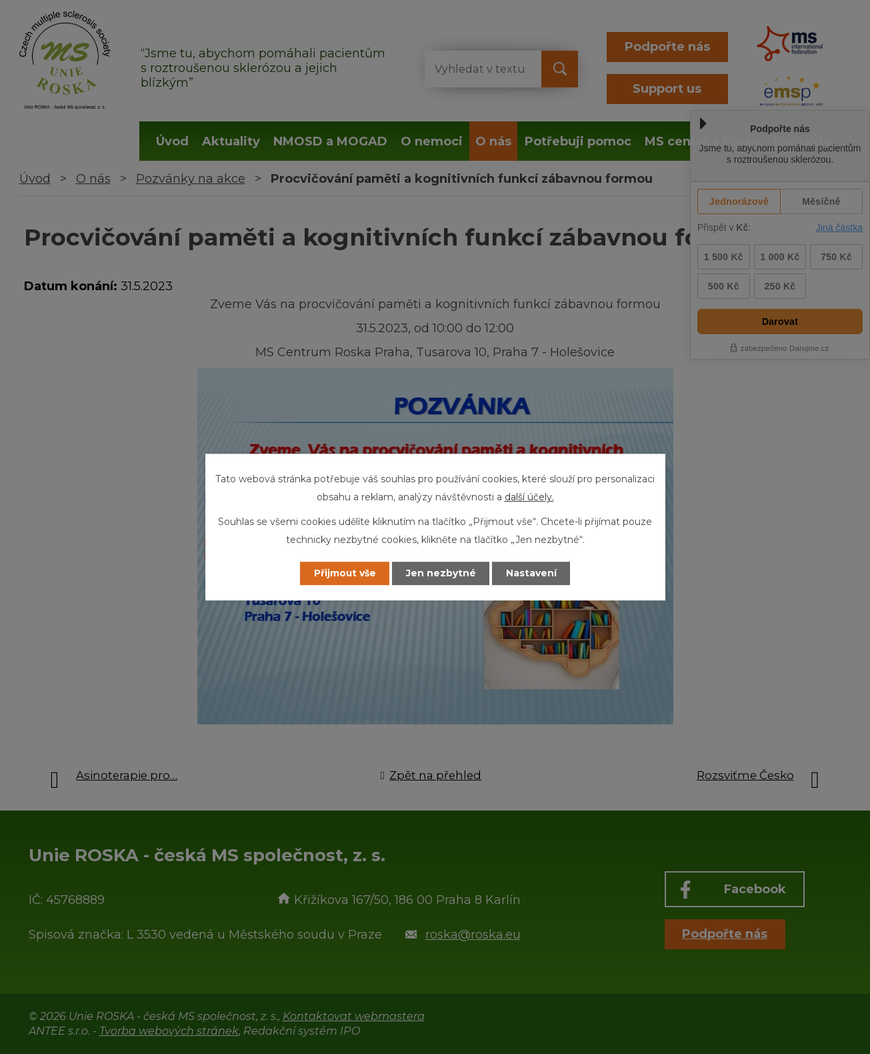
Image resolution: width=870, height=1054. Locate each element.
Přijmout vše (344, 573)
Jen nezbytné (441, 573)
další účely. (529, 497)
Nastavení (532, 573)
